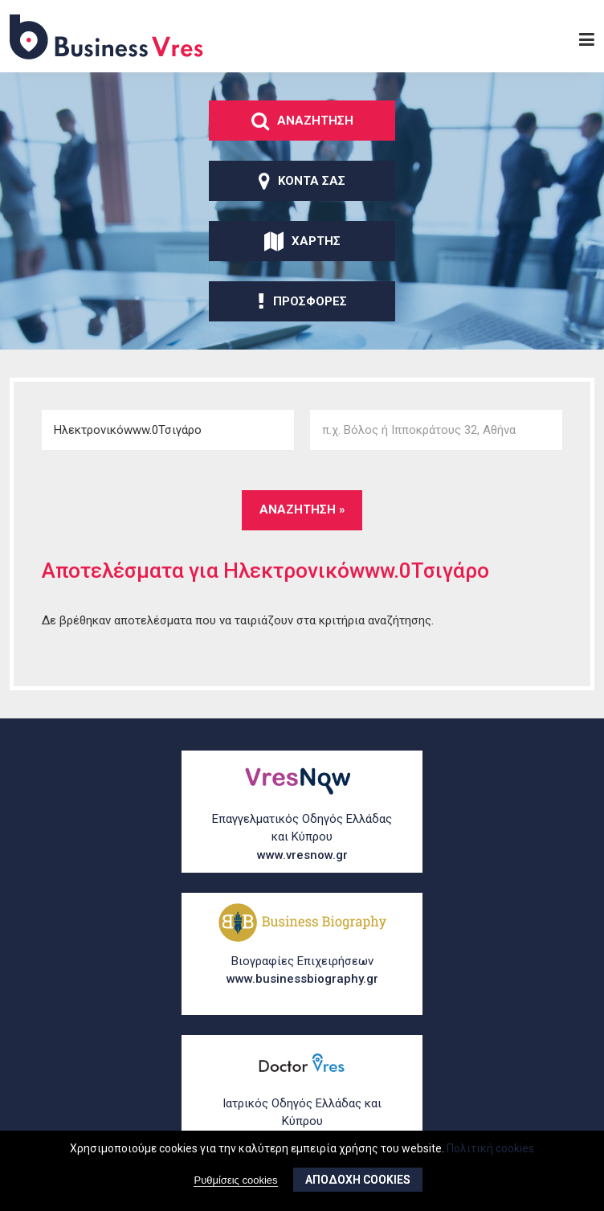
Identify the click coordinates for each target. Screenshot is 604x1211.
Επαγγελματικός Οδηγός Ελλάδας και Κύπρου (302, 838)
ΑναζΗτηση (302, 120)
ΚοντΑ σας (302, 180)
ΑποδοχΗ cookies (357, 1184)
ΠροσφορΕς (302, 301)
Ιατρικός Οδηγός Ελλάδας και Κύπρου (302, 1122)
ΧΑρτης (302, 241)
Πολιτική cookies (490, 1152)
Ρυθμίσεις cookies (235, 1185)
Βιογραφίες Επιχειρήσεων (302, 971)
